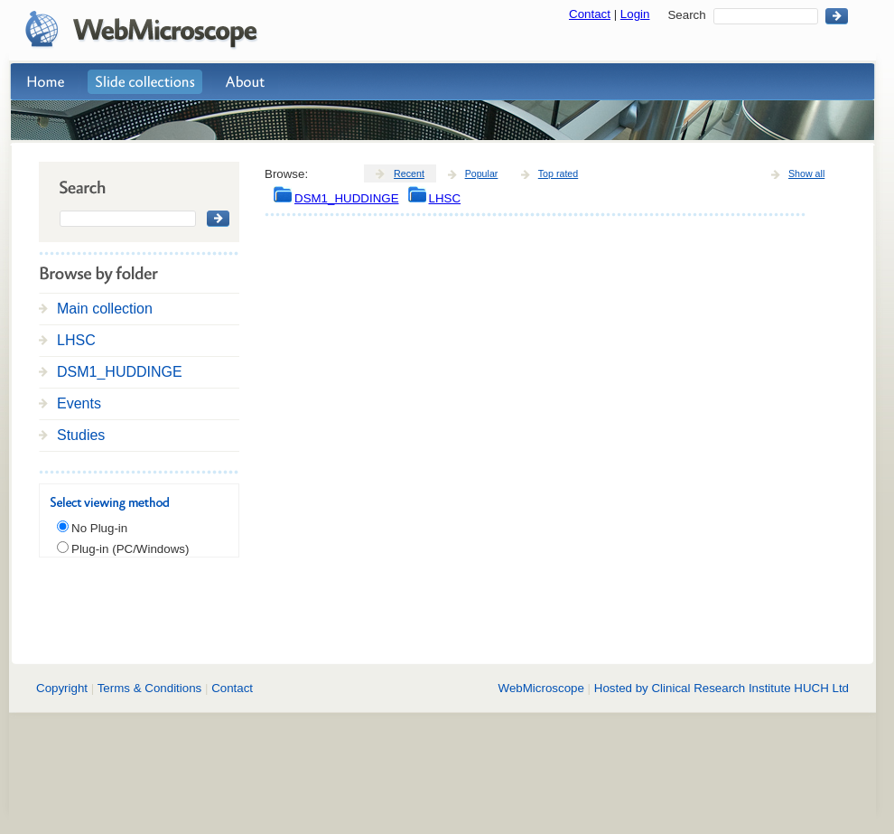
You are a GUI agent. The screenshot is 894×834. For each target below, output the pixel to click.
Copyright (62, 688)
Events (79, 403)
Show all (806, 173)
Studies (81, 435)
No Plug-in (99, 528)
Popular (481, 173)
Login (635, 14)
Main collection (105, 308)
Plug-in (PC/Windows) (130, 549)
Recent (409, 173)
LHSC (76, 340)
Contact (589, 14)
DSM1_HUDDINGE (119, 372)
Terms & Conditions (150, 688)
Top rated (558, 173)
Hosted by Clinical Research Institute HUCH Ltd (721, 688)
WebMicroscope (541, 688)
